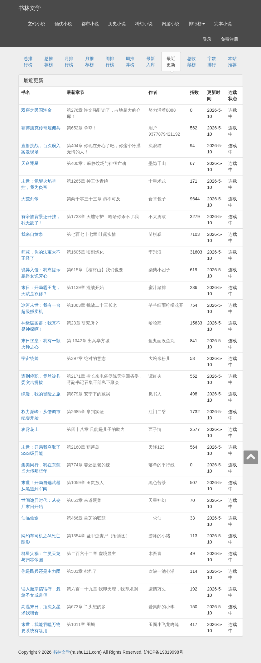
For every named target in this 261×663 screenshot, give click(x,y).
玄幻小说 (36, 23)
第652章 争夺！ (82, 127)
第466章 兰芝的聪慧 (86, 518)
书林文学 (29, 8)
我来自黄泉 (32, 234)
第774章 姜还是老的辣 (88, 464)
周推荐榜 (130, 61)
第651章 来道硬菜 (84, 500)
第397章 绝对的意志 (86, 358)
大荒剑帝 (30, 198)
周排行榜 (109, 61)
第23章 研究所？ (83, 322)
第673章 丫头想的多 (86, 606)
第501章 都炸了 (82, 571)
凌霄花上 (30, 429)
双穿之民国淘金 (36, 110)
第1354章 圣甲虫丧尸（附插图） (98, 535)
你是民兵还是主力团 (40, 571)
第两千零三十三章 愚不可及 (93, 198)
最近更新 (171, 61)
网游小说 (170, 23)
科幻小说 (143, 23)
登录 (207, 39)
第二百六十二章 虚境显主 (91, 553)
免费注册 (229, 39)
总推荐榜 (48, 61)
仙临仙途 (30, 518)
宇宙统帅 (30, 358)
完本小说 (223, 23)
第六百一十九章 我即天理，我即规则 (102, 588)
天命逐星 (30, 163)
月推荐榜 (89, 61)
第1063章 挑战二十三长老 (92, 305)
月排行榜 (69, 61)
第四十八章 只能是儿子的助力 (96, 429)
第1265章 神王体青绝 (87, 181)
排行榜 (197, 23)
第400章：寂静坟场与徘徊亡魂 (96, 163)
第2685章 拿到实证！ (87, 411)
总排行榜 (28, 61)
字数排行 (211, 61)
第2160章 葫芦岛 (83, 447)
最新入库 (150, 61)
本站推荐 (232, 61)
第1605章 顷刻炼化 (85, 252)
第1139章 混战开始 (85, 287)
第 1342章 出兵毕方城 (88, 340)
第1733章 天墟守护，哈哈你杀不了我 (103, 216)
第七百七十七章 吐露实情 (91, 234)
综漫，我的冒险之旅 (40, 393)
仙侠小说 (63, 23)
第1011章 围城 (81, 624)
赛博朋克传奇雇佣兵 (40, 127)
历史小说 (117, 23)
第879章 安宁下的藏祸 (88, 393)
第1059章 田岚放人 (85, 482)
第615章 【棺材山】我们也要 (95, 269)
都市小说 (90, 23)
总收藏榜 (191, 61)
